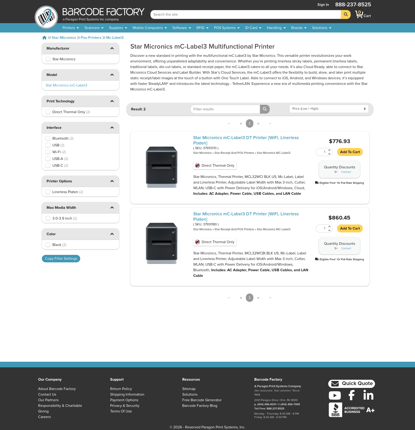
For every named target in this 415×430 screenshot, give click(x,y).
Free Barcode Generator (202, 400)
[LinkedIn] (368, 395)
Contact (346, 172)
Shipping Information (127, 394)
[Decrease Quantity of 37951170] (330, 154)
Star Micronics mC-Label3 (273, 153)
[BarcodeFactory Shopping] (359, 14)
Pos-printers (91, 38)
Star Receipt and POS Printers (234, 153)
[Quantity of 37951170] (321, 152)
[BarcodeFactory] (46, 14)
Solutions (189, 394)
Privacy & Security (124, 406)
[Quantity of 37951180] (321, 228)
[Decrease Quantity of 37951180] (330, 230)
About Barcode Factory (57, 389)
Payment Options (124, 400)
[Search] (346, 14)
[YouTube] (334, 395)
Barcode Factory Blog (199, 406)
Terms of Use (121, 411)
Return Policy (121, 389)
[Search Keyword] (245, 14)
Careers (44, 417)
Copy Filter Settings (61, 258)
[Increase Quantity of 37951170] (330, 150)
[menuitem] (71, 28)
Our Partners (48, 400)
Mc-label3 (115, 38)
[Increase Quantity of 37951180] (330, 226)
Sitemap (189, 389)
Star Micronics (202, 153)
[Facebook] (351, 395)
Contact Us (47, 394)
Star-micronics (64, 38)
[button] (112, 48)
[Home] (44, 38)
